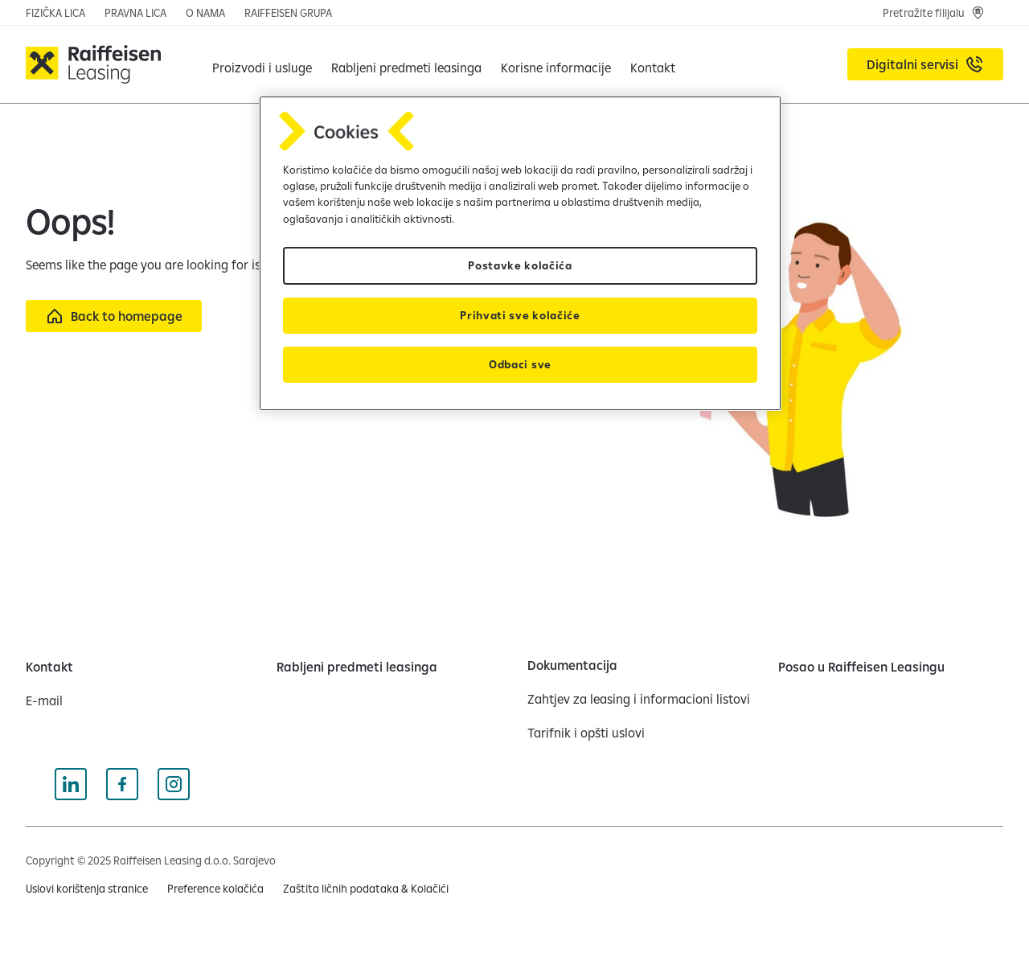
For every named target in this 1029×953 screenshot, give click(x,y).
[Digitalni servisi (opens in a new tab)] (925, 64)
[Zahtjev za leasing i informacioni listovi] (638, 699)
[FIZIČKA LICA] (55, 13)
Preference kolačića (215, 888)
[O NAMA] (205, 13)
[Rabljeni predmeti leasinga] (406, 64)
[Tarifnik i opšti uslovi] (586, 732)
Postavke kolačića (520, 265)
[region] (520, 254)
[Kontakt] (49, 666)
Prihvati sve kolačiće (520, 315)
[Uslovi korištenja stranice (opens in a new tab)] (87, 888)
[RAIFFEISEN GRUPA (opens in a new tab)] (288, 13)
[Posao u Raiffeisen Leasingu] (861, 666)
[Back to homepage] (114, 316)
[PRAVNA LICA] (135, 13)
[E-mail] (44, 700)
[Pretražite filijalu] (933, 13)
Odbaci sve (520, 364)
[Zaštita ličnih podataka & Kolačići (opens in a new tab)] (366, 888)
